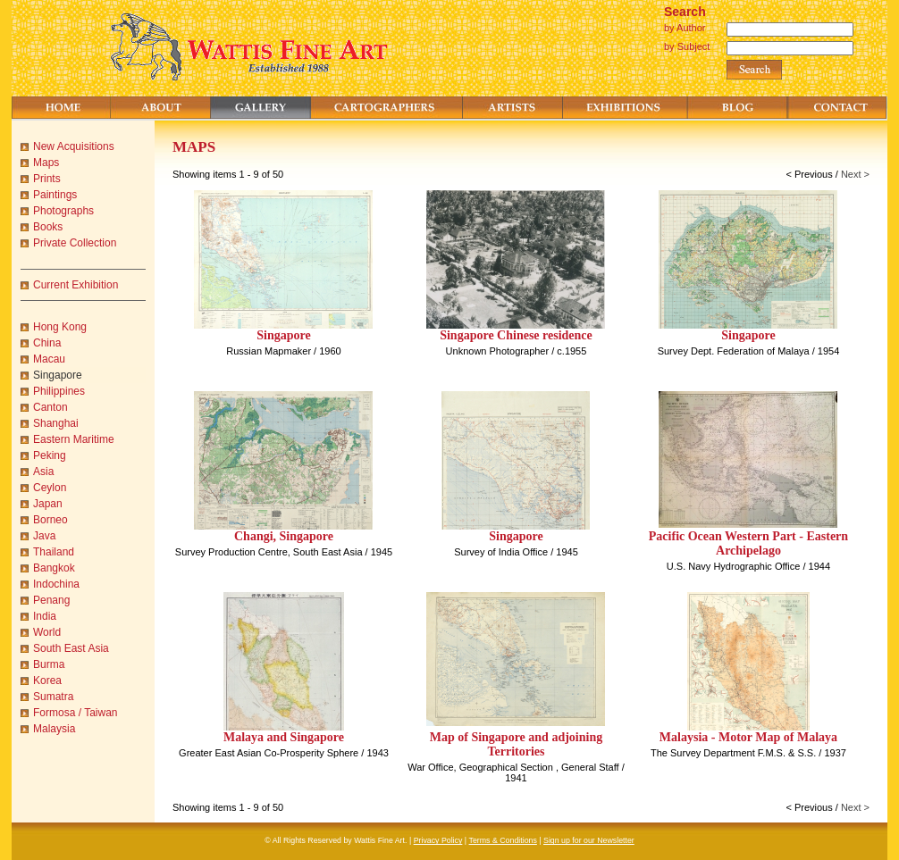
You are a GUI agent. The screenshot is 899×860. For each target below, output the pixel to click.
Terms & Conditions (503, 840)
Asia (43, 471)
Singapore (57, 375)
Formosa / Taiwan (75, 712)
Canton (50, 407)
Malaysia (54, 728)
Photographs (63, 211)
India (44, 616)
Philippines (59, 391)
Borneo (50, 519)
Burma (48, 664)
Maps (46, 162)
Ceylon (49, 487)
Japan (48, 503)
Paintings (55, 194)
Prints (47, 178)
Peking (49, 455)
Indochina (56, 584)
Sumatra (53, 696)
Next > (855, 174)
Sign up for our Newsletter (588, 840)
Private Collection (74, 243)
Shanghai (56, 423)
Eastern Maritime (73, 439)
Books (48, 227)
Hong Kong (60, 327)
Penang (51, 600)
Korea (47, 680)
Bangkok (54, 568)
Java (44, 536)
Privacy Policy (438, 840)
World (47, 632)
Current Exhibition (75, 285)
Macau (49, 359)
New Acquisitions (73, 146)
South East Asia (71, 648)
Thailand (53, 552)
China (47, 343)
